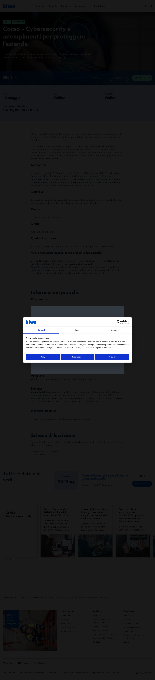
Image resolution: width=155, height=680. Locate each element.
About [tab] (113, 330)
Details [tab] (77, 330)
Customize (78, 357)
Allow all (112, 357)
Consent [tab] (41, 330)
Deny (42, 357)
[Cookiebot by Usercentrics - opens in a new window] (118, 322)
